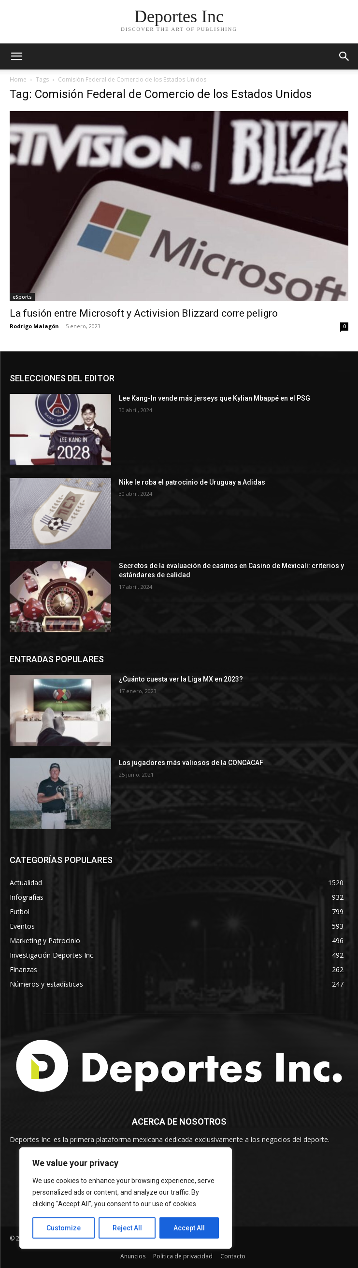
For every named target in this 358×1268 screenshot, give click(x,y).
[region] (125, 1198)
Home (18, 79)
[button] (344, 56)
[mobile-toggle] (16, 56)
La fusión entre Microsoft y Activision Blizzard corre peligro (144, 313)
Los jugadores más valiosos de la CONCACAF (191, 762)
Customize (63, 1228)
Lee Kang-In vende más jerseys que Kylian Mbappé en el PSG (215, 398)
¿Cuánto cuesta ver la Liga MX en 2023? (181, 679)
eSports (22, 296)
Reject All (127, 1228)
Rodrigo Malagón (34, 326)
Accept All (189, 1228)
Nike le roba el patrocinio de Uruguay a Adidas (192, 482)
